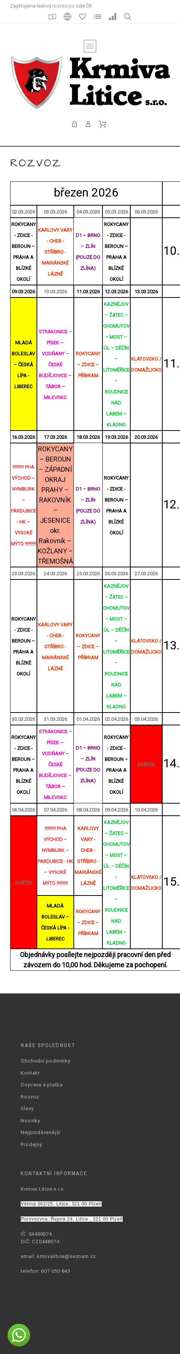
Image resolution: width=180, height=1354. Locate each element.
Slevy (27, 1108)
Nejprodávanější (41, 1132)
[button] (19, 1335)
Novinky (30, 1120)
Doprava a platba (42, 1085)
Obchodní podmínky (45, 1061)
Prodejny (31, 1144)
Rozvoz (30, 1097)
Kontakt (30, 1073)
